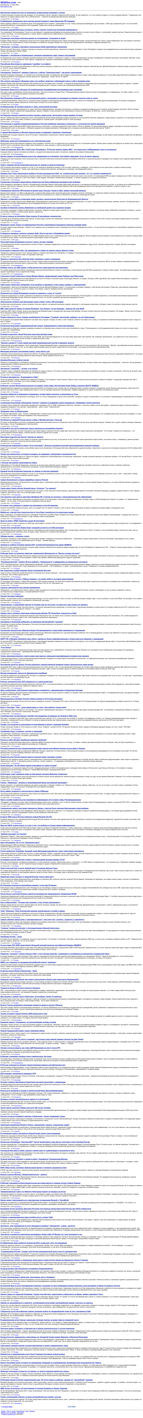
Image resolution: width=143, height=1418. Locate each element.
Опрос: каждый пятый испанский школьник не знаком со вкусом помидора (32, 165)
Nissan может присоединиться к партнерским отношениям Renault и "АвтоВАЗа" (34, 1200)
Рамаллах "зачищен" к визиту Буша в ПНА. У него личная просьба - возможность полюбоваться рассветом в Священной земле (55, 954)
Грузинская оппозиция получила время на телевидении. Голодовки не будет (33, 38)
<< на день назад (6, 1406)
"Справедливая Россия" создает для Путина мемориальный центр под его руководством (38, 1251)
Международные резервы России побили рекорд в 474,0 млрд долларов (31, 699)
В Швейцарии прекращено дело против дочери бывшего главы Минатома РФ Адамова (37, 21)
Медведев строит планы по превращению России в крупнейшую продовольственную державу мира (43, 225)
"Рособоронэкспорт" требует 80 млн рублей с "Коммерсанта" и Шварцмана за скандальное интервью (44, 562)
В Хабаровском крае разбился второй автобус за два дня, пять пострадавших (33, 1243)
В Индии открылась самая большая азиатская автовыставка (26, 334)
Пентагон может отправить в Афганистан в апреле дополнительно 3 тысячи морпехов (37, 1328)
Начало (3, 1411)
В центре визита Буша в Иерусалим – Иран (18, 971)
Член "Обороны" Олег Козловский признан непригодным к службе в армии (32, 911)
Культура (17, 214)
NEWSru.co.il (5, 1413)
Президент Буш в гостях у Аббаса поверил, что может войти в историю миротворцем (36, 579)
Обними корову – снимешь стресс (14, 536)
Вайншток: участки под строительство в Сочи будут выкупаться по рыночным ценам (37, 512)
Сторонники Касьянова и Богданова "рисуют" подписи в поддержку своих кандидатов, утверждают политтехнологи (50, 403)
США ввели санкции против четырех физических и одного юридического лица (34, 1346)
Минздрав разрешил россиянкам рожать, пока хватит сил (25, 351)
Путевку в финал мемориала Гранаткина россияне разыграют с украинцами (33, 1082)
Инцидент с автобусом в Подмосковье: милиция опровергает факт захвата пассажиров (37, 55)
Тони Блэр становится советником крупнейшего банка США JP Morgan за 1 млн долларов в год (41, 1234)
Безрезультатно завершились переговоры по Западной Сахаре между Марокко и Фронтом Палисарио (44, 1337)
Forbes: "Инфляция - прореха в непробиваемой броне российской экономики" (33, 783)
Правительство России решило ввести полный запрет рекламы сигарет (31, 757)
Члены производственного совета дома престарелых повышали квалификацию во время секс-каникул (44, 656)
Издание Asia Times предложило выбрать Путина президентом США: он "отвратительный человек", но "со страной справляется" (56, 173)
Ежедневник (20, 1411)
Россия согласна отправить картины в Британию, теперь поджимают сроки (32, 1116)
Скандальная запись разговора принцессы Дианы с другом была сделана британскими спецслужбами (44, 808)
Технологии (17, 257)
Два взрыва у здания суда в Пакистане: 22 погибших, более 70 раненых (31, 997)
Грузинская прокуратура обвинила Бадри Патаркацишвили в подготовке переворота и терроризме (42, 630)
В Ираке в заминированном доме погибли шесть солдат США (26, 1217)
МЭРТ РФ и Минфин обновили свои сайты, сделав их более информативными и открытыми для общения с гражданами (52, 639)
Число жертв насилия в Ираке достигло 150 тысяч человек (25, 1108)
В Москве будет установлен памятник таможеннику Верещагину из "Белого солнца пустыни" (40, 553)
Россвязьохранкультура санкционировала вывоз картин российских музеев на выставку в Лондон (42, 748)
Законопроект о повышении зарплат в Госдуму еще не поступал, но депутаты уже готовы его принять (44, 605)
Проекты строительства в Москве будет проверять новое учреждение (30, 259)
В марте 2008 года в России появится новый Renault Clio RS (26, 817)
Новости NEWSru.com (9, 1414)
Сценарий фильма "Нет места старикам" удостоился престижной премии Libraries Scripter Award (41, 1039)
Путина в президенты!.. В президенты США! (19, 377)
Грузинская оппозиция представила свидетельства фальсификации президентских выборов (40, 182)
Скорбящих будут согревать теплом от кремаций (21, 731)
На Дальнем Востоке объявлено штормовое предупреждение (26, 1269)
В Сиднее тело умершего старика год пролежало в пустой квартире (29, 505)
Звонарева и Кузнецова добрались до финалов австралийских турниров (31, 622)
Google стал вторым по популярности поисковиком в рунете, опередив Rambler (34, 724)
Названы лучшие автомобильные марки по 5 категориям (24, 1099)
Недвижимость (18, 147)
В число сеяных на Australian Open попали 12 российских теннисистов (30, 216)
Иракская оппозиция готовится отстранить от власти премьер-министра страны (34, 1371)
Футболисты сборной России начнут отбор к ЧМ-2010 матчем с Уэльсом (31, 420)
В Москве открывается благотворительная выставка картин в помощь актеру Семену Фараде (40, 1183)
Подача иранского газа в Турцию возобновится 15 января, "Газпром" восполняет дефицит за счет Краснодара (47, 317)
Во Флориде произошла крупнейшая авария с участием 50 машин (28, 885)
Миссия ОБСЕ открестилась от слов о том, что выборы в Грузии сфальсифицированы (37, 825)
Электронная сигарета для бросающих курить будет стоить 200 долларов (31, 302)
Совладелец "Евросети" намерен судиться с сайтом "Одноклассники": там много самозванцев (41, 72)
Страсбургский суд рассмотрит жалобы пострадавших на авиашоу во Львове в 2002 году (38, 716)
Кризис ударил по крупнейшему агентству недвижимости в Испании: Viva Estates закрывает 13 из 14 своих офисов (49, 156)
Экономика (17, 231)
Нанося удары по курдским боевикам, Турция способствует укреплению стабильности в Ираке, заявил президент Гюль (51, 1294)
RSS (26, 1411)
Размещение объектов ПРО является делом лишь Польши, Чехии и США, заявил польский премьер (43, 191)
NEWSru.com (8, 2)
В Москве (13, 1413)
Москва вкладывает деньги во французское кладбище (23, 673)
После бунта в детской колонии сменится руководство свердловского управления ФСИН (38, 894)
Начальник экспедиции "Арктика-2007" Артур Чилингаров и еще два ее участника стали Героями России (45, 1142)
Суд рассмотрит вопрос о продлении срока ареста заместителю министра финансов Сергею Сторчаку (44, 1260)
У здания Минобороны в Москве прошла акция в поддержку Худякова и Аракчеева (35, 132)
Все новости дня (6, 6)
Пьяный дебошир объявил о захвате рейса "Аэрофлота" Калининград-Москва (33, 1159)
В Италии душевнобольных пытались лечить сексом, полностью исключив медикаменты (38, 30)
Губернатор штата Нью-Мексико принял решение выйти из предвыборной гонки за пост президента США (45, 1311)
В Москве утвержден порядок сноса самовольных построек (26, 1056)
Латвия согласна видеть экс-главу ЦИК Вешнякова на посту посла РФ (30, 1048)
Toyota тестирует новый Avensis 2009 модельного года (23, 1014)
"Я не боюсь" (6, 647)
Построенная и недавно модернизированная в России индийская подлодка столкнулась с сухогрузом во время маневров (52, 124)
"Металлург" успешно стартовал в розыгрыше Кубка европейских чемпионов (33, 47)
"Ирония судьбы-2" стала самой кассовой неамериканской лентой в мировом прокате (37, 343)
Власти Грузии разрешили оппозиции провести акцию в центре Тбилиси (31, 1005)
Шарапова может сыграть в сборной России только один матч (27, 877)
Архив (14, 1411)
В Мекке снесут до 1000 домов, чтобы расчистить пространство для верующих (34, 268)
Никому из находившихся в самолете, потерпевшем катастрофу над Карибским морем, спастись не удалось (46, 1303)
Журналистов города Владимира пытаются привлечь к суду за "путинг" (31, 293)
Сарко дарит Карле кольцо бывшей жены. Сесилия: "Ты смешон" (28, 488)
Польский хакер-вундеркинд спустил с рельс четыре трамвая (26, 242)
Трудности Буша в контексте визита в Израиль (20, 988)
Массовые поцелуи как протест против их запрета (21, 437)
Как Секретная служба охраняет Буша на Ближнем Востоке (25, 570)
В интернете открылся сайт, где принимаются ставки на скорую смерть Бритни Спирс (37, 250)
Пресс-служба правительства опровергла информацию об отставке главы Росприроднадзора (40, 800)
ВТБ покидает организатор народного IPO (18, 1074)
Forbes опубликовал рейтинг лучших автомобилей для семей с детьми (30, 1397)
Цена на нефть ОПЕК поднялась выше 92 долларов (22, 521)
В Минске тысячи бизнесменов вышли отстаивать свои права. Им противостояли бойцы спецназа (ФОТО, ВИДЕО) (49, 386)
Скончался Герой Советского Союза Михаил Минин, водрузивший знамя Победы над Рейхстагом (41, 276)
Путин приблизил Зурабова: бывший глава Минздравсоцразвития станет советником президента (42, 851)
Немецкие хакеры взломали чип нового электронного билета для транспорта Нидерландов (39, 979)
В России (17, 61)
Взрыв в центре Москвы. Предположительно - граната (23, 1174)
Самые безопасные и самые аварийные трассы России (24, 480)
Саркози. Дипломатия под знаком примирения (20, 588)
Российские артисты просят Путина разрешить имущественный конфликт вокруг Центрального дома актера (46, 665)
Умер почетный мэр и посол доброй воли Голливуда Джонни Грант (29, 868)
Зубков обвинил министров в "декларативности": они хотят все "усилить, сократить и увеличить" (42, 920)
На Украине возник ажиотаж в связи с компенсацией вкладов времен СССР (32, 860)
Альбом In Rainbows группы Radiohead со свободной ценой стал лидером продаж (35, 208)
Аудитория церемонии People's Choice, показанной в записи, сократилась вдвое (34, 1125)
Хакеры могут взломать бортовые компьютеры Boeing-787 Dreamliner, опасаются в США (38, 613)
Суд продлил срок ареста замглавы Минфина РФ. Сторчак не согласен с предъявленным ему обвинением (46, 497)
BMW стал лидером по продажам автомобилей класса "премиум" (28, 962)
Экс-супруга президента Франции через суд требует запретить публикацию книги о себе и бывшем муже (45, 81)
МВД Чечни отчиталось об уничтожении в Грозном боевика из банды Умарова (33, 1388)
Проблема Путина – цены (11, 937)
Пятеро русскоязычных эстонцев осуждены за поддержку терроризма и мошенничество (38, 454)
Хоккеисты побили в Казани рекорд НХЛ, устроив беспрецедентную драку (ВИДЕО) (36, 545)
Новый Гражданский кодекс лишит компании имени (22, 1031)
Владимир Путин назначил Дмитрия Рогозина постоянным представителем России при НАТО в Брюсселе (45, 1209)
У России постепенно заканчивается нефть (18, 463)
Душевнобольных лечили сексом (14, 360)
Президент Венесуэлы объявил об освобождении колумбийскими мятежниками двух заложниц (41, 90)
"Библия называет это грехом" (13, 834)
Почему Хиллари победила (12, 596)
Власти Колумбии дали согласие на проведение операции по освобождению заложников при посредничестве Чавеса (50, 1363)
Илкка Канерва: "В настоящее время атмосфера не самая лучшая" (28, 766)
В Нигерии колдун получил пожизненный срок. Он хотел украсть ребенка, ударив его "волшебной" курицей (46, 1380)
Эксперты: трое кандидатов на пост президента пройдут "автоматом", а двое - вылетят (37, 1226)
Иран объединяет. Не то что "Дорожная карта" (20, 843)
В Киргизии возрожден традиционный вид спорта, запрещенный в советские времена (37, 326)
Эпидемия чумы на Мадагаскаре (14, 411)
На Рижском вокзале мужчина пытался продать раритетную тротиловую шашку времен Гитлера (41, 115)
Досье (9, 1411)
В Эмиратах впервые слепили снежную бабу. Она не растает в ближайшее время (35, 233)
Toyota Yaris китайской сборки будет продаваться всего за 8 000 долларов (32, 528)
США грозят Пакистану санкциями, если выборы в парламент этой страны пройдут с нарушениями (43, 285)
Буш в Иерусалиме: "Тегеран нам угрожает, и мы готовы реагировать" (30, 902)
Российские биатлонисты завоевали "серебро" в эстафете (25, 64)
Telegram (32, 1411)
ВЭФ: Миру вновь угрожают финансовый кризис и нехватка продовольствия (33, 1168)
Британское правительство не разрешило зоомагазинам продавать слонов (32, 13)
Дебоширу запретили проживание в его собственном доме (25, 141)
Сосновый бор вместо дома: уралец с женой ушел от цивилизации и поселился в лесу (37, 1151)
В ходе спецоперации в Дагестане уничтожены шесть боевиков (27, 1277)
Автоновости (18, 340)
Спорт (16, 53)
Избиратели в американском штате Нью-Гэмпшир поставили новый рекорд (32, 1354)
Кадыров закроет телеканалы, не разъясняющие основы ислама (28, 1022)
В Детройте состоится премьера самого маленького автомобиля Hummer (31, 428)
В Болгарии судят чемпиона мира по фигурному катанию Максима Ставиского (33, 774)
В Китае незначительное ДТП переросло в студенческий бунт (26, 682)
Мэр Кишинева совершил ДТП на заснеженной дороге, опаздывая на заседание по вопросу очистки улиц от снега (49, 98)
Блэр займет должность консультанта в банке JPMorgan (24, 791)
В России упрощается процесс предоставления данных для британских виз (32, 1065)
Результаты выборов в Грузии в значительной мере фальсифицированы (31, 1091)
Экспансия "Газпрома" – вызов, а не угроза (18, 369)
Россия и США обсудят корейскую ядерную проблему (23, 740)
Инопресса (17, 366)
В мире (16, 19)
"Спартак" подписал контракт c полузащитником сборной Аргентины (29, 928)
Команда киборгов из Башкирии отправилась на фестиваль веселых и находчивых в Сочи (39, 394)
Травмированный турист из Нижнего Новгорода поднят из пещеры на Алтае (33, 1192)
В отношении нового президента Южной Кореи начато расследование (30, 1133)
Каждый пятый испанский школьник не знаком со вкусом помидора (29, 471)
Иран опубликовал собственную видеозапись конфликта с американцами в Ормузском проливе (41, 690)
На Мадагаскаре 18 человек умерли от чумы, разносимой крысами (28, 107)
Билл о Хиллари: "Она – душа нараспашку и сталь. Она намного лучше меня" (33, 707)
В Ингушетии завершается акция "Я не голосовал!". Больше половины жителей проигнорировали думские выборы (49, 446)
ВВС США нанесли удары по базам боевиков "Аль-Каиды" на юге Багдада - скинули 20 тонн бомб (42, 309)
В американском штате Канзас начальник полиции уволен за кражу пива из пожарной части (39, 1320)
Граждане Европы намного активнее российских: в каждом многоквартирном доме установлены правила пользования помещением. (47, 152)
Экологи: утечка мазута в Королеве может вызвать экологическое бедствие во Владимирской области (44, 199)
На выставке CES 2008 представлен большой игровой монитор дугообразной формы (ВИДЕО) (40, 945)
